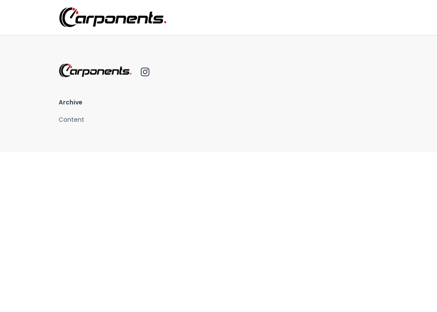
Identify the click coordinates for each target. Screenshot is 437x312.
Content (71, 119)
